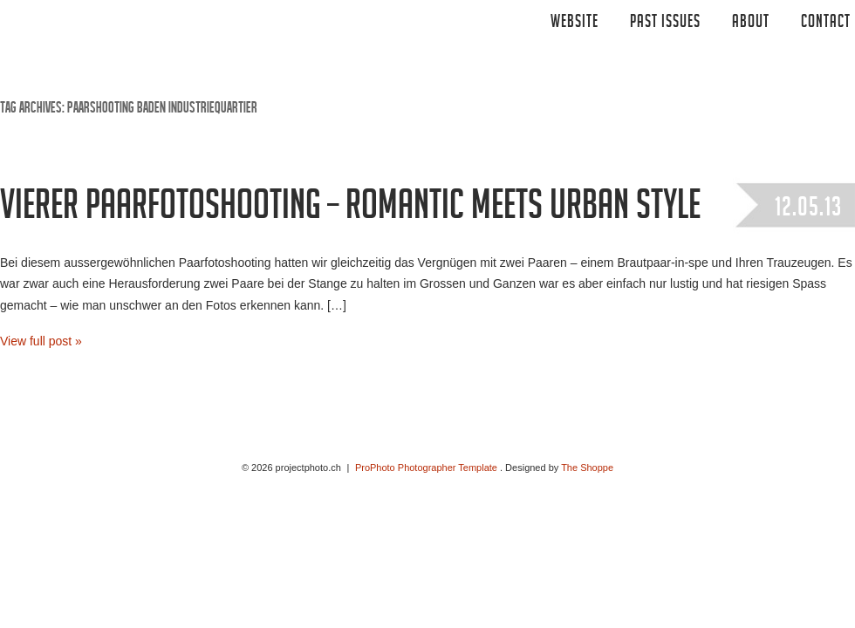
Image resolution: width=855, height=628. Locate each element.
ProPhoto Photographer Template (426, 467)
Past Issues (665, 23)
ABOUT (751, 23)
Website (574, 23)
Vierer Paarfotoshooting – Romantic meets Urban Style (350, 210)
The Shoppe (587, 467)
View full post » (41, 341)
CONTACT (826, 23)
